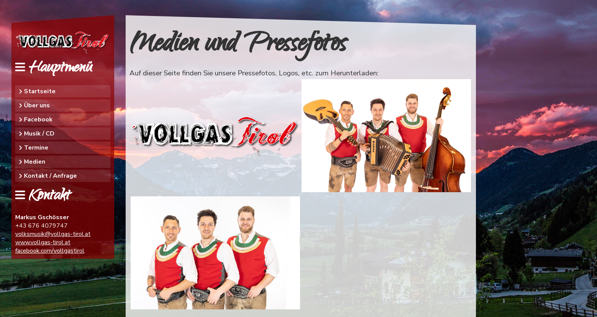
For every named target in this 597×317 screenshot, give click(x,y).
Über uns (37, 105)
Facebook (38, 119)
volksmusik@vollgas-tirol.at (53, 234)
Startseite (40, 91)
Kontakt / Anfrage (50, 176)
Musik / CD (39, 133)
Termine (36, 147)
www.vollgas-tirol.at (42, 242)
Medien (34, 162)
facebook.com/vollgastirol (50, 251)
